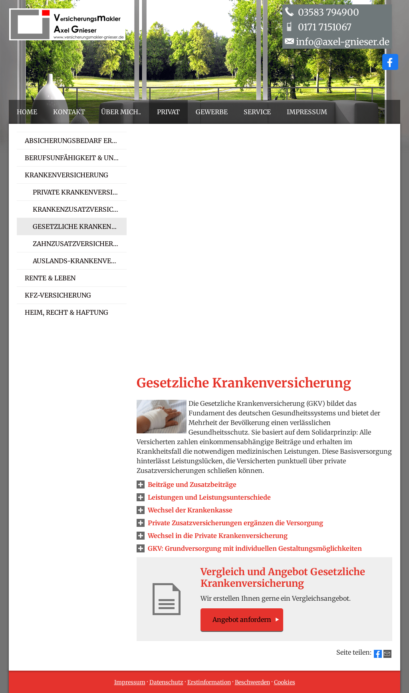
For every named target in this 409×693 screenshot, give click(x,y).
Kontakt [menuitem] (69, 112)
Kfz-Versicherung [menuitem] (58, 295)
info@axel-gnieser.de (342, 42)
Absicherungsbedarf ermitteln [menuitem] (76, 141)
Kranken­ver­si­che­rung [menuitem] (66, 175)
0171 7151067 (323, 27)
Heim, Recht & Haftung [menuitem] (66, 312)
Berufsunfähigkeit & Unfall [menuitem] (76, 158)
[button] (192, 484)
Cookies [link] (284, 682)
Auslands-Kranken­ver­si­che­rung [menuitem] (80, 261)
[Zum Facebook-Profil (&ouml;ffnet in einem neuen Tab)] (390, 62)
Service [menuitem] (257, 112)
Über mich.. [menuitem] (121, 112)
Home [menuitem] (27, 112)
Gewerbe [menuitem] (212, 112)
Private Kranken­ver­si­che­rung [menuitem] (80, 192)
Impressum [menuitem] (307, 112)
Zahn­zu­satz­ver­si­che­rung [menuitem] (80, 244)
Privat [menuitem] (168, 112)
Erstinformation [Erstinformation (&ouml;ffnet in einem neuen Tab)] (209, 682)
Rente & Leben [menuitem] (50, 278)
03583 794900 (327, 12)
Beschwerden (252, 682)
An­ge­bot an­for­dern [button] (241, 620)
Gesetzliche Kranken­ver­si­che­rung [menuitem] (80, 226)
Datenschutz (166, 682)
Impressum (129, 682)
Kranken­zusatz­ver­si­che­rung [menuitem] (80, 209)
